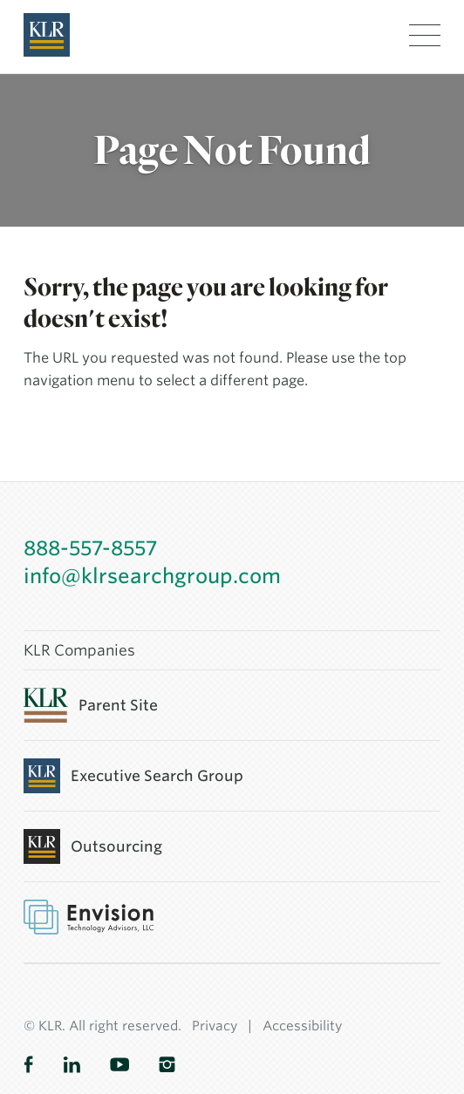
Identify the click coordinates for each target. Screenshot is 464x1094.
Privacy (214, 1026)
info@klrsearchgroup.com (152, 576)
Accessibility (302, 1026)
